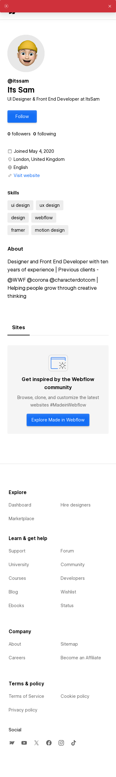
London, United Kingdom (39, 159)
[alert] (58, 6)
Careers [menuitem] (17, 657)
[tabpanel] (58, 389)
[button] (22, 116)
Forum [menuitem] (67, 550)
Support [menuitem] (17, 550)
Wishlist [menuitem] (68, 591)
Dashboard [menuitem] (20, 504)
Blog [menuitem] (13, 591)
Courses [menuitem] (17, 578)
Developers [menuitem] (73, 578)
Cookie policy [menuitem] (75, 696)
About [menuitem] (15, 644)
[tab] (18, 327)
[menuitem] (12, 743)
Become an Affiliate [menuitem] (81, 657)
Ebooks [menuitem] (16, 605)
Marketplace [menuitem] (21, 518)
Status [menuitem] (67, 605)
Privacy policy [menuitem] (23, 709)
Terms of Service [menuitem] (26, 696)
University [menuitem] (19, 564)
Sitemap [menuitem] (69, 644)
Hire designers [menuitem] (76, 504)
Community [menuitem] (73, 564)
